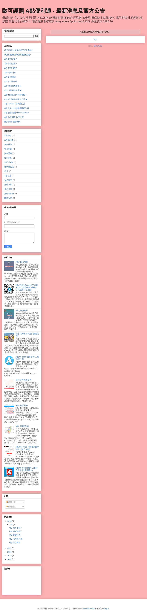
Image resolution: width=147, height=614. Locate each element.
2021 (9, 548)
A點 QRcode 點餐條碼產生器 (16, 108)
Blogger (106, 609)
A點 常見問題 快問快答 (14, 117)
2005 (9, 559)
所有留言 (11, 507)
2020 (9, 552)
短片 (6, 171)
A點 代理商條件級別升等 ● (15, 99)
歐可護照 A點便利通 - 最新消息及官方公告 (53, 11)
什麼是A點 (8, 162)
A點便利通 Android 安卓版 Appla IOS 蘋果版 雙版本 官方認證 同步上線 (27, 287)
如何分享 (8, 189)
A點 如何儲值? (10, 63)
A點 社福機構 (10, 77)
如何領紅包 (9, 193)
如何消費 (8, 153)
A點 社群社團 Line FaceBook (16, 113)
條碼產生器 (9, 167)
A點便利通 (8, 140)
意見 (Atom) (98, 46)
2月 (11, 524)
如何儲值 (8, 144)
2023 (9, 521)
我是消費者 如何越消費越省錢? (17, 55)
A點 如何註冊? (10, 59)
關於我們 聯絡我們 (12, 122)
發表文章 (11, 502)
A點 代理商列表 (11, 81)
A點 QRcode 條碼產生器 (14, 104)
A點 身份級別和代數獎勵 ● (15, 95)
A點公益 (7, 176)
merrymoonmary (88, 609)
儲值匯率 (8, 180)
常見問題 (8, 149)
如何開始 (8, 158)
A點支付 (7, 135)
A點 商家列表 (10, 72)
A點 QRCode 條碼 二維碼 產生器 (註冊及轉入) (26, 469)
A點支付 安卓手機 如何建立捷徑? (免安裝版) (27, 448)
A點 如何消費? (10, 68)
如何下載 (8, 184)
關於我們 (8, 198)
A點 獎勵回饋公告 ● (12, 90)
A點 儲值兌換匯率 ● (12, 86)
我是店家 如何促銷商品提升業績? (18, 50)
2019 (9, 556)
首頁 (95, 39)
